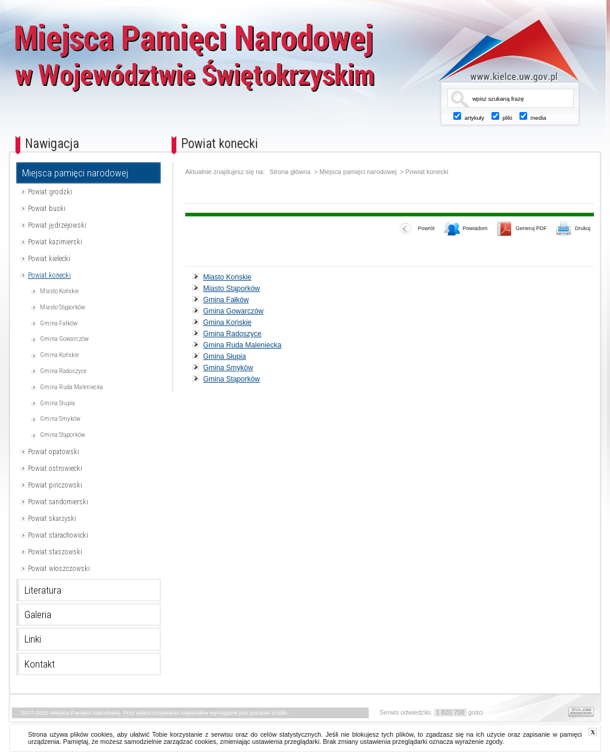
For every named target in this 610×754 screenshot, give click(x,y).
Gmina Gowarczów (64, 339)
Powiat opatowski (53, 452)
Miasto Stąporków (62, 307)
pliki (507, 117)
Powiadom (465, 229)
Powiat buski (47, 208)
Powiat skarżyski (52, 518)
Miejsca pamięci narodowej (75, 173)
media (538, 117)
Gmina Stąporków (62, 435)
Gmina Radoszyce (63, 371)
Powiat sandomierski (58, 502)
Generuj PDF (522, 229)
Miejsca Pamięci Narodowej (235, 64)
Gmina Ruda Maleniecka (71, 387)
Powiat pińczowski (55, 485)
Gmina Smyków (60, 419)
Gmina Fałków (58, 323)
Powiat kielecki (49, 259)
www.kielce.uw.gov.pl (500, 50)
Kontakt (39, 664)
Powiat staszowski (55, 552)
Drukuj (573, 229)
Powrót (417, 229)
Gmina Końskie (59, 355)
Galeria (37, 614)
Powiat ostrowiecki (55, 468)
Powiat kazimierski (55, 242)
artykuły (474, 117)
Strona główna (290, 172)
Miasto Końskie (59, 291)
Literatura (42, 590)
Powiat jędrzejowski (57, 225)
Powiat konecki (49, 275)
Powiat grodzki (50, 192)
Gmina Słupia (57, 403)
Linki (32, 639)
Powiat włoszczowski (59, 568)
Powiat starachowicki (58, 535)
